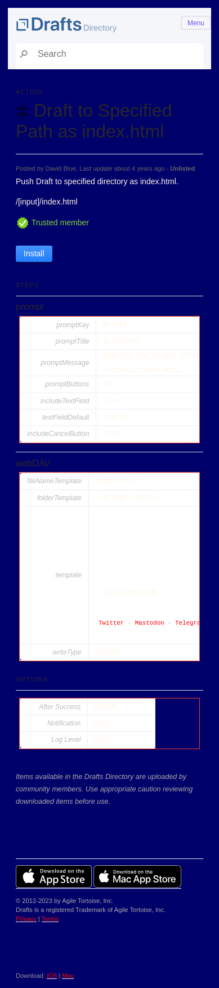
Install (34, 253)
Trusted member (52, 222)
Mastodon (149, 623)
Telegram (189, 623)
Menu (195, 23)
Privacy (26, 918)
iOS (52, 975)
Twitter (111, 623)
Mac (68, 975)
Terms (50, 918)
